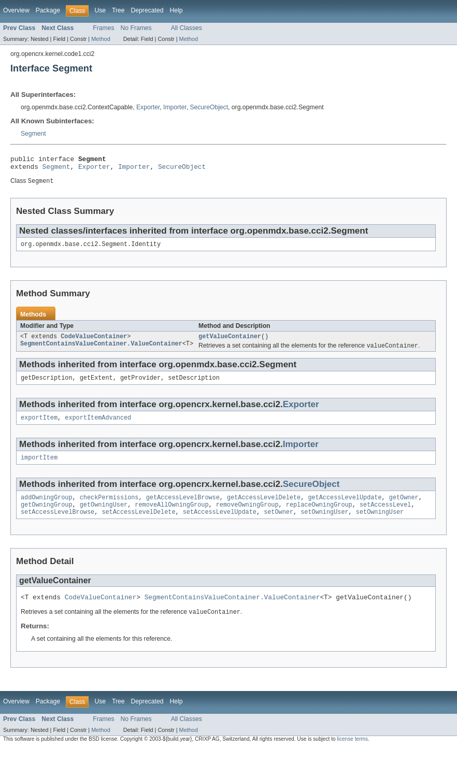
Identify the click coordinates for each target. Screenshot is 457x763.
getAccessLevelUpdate (344, 507)
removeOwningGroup (247, 516)
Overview (16, 10)
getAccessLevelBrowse (183, 507)
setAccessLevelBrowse (57, 524)
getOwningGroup (47, 516)
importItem (39, 467)
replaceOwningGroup (319, 516)
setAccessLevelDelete (138, 524)
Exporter (148, 107)
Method (100, 39)
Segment (33, 133)
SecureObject (209, 107)
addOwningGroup (47, 507)
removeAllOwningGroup (171, 516)
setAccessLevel (385, 516)
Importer (175, 107)
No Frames (136, 28)
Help (175, 10)
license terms (352, 753)
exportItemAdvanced (98, 426)
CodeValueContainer (94, 342)
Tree (118, 10)
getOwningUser (103, 516)
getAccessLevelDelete (264, 507)
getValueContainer (229, 342)
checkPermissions (109, 507)
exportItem (39, 426)
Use (100, 10)
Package (48, 10)
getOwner (404, 507)
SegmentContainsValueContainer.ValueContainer (101, 350)
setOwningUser (324, 524)
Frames (103, 28)
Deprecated (147, 10)
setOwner (278, 524)
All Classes (186, 28)
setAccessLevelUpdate (219, 524)
